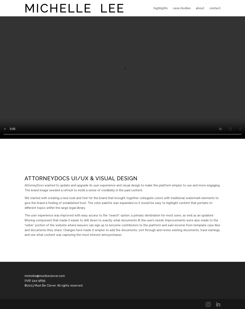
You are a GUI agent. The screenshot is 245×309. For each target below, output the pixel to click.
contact (214, 8)
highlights (161, 8)
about (200, 8)
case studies (182, 8)
